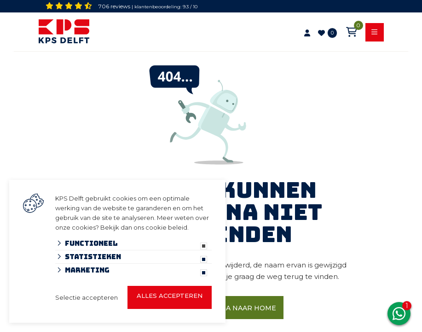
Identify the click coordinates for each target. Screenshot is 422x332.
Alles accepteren (169, 295)
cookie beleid (166, 227)
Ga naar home (248, 308)
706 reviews (114, 6)
